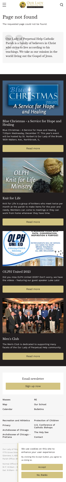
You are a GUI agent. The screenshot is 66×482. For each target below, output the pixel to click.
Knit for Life (12, 198)
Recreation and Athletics (16, 420)
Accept (42, 469)
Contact (38, 437)
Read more (33, 148)
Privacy (6, 425)
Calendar (7, 409)
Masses (6, 399)
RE (35, 399)
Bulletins (39, 409)
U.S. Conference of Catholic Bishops (44, 426)
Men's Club (11, 339)
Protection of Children (46, 420)
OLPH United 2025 (17, 272)
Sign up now (33, 386)
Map (5, 404)
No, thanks (42, 477)
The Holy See (41, 432)
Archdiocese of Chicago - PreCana (16, 435)
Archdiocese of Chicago (16, 430)
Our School (40, 404)
